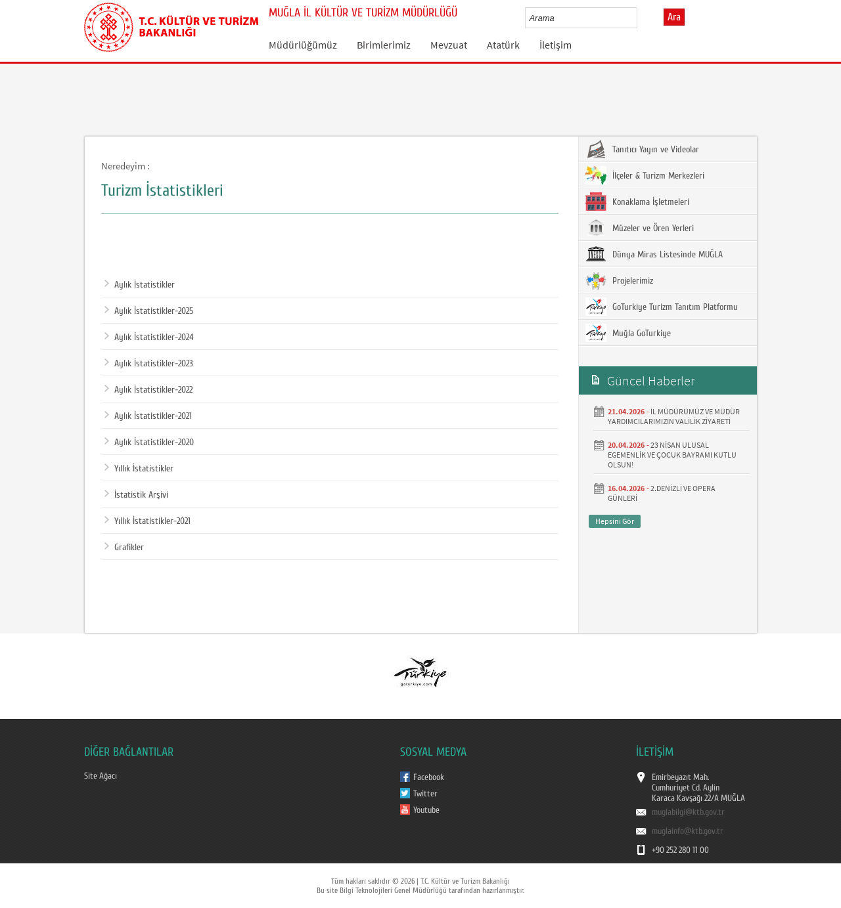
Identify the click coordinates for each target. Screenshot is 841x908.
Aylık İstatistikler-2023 (148, 364)
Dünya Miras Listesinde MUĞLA (654, 254)
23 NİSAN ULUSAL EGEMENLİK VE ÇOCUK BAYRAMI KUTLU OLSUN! (672, 454)
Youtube (426, 810)
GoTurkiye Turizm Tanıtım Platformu (661, 306)
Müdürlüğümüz (303, 44)
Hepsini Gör (614, 521)
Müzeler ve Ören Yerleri (639, 228)
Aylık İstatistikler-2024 (149, 337)
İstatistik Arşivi (136, 495)
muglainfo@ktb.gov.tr (687, 831)
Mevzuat (448, 44)
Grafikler (124, 547)
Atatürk (503, 44)
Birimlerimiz (384, 44)
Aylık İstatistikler (139, 285)
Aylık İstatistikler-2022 (148, 390)
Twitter (425, 794)
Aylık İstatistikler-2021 (148, 416)
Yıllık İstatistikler (138, 469)
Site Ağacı (100, 776)
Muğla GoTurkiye (628, 333)
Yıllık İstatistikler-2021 (147, 521)
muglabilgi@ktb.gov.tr (688, 812)
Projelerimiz (619, 280)
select (641, 18)
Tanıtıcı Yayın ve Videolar (642, 149)
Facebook (428, 777)
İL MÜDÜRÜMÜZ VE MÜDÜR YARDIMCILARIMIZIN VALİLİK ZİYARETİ (674, 416)
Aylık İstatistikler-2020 (149, 442)
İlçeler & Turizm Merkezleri (644, 175)
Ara (674, 17)
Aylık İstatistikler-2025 (148, 311)
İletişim (555, 44)
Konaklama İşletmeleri (637, 201)
